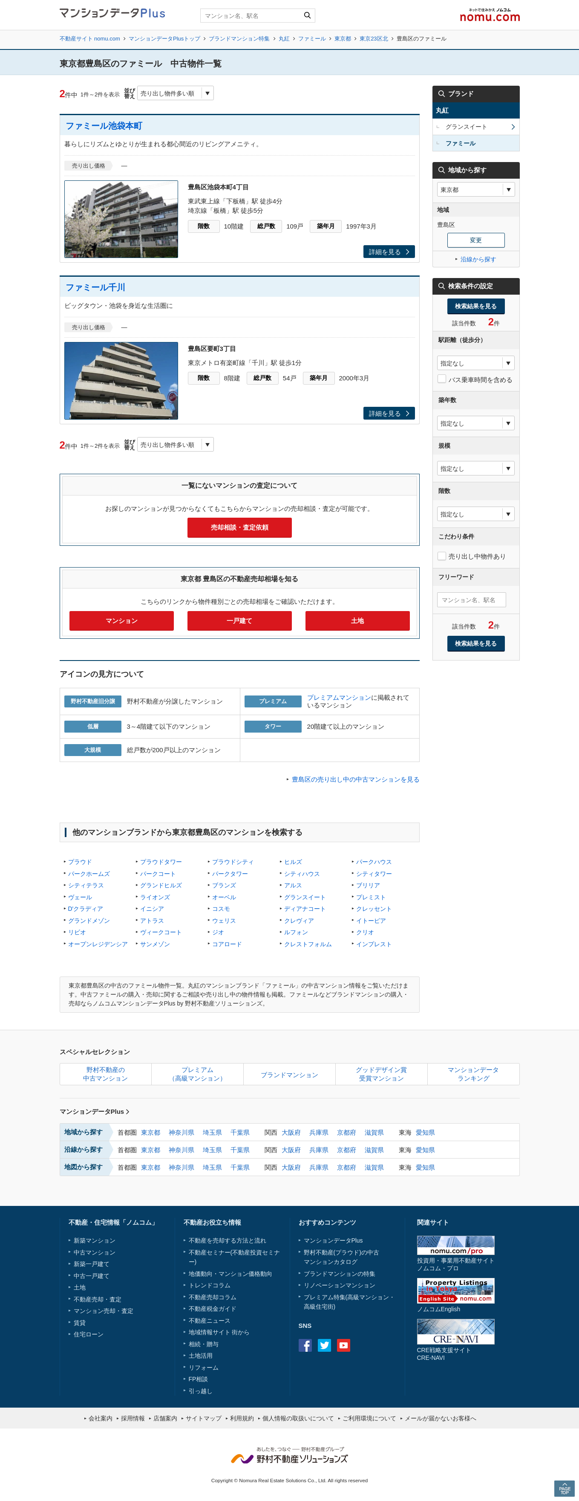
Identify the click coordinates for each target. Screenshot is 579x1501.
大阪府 (291, 1132)
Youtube (343, 1345)
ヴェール (80, 897)
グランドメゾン (89, 920)
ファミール (312, 38)
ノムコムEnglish (439, 1309)
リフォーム (204, 1367)
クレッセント (374, 908)
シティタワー (374, 873)
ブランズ (224, 885)
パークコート (158, 873)
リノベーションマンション (339, 1285)
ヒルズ (293, 861)
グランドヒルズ (161, 885)
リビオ (77, 932)
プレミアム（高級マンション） (197, 1074)
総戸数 (266, 226)
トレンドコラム (209, 1285)
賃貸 (80, 1322)
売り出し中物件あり (477, 556)
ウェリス (224, 920)
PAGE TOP (564, 1488)
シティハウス (302, 873)
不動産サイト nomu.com (90, 38)
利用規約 (242, 1418)
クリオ (365, 932)
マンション (122, 620)
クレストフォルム (308, 944)
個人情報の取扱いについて (298, 1418)
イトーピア (371, 920)
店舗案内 (165, 1418)
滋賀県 (374, 1132)
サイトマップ (204, 1418)
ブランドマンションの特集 (339, 1273)
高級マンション (368, 1297)
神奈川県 (181, 1132)
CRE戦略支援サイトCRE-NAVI (444, 1354)
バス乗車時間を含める (481, 379)
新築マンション (94, 1240)
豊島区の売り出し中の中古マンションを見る (356, 779)
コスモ (221, 908)
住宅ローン (89, 1334)
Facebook (305, 1345)
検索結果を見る (476, 306)
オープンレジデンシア (98, 944)
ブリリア (368, 885)
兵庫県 (318, 1132)
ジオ (218, 932)
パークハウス (374, 861)
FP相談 (198, 1379)
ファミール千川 (95, 287)
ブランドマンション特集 (239, 38)
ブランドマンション (289, 1074)
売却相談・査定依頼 (239, 527)
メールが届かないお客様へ (440, 1418)
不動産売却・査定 (97, 1299)
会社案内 (100, 1418)
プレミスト (371, 897)
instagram (362, 1345)
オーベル (224, 897)
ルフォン (296, 932)
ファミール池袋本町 (104, 125)
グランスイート (305, 897)
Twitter (324, 1345)
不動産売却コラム (212, 1297)
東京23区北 (374, 38)
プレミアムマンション (339, 697)
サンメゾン (155, 944)
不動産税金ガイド (212, 1308)
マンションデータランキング (473, 1074)
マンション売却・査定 (103, 1310)
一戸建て (239, 620)
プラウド (80, 861)
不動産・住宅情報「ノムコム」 (113, 1222)
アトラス (152, 920)
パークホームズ (89, 873)
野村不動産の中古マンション (105, 1074)
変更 (476, 240)
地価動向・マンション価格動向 (230, 1273)
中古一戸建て (91, 1275)
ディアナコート (305, 908)
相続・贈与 (204, 1344)
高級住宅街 (319, 1306)
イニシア (152, 908)
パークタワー (230, 873)
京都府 (346, 1132)
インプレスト (374, 944)
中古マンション (94, 1252)
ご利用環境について (369, 1418)
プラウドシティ (233, 861)
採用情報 (133, 1418)
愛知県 (425, 1132)
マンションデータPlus (95, 1111)
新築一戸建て (91, 1263)
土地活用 (201, 1355)
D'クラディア (86, 908)
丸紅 (284, 38)
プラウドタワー (161, 861)
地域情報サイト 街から (219, 1332)
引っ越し (201, 1391)
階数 (204, 226)
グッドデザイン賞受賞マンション (381, 1074)
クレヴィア (299, 920)
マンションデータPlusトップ (164, 38)
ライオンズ (155, 897)
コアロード (227, 944)
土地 (357, 620)
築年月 (326, 226)
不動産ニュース (209, 1320)
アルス (293, 885)
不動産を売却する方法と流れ (227, 1240)
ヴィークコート (161, 932)
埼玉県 (212, 1132)
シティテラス (86, 885)
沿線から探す (478, 259)
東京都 (342, 38)
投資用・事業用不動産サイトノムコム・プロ (456, 1264)
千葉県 (240, 1132)
